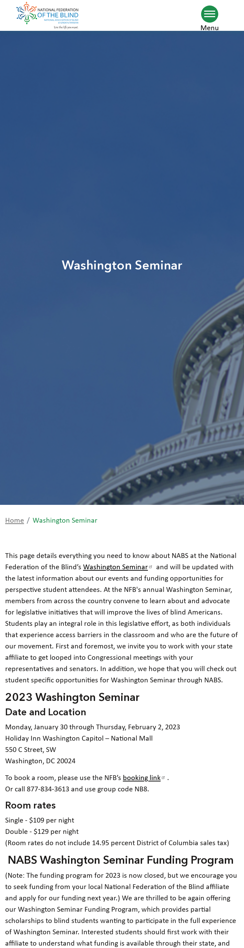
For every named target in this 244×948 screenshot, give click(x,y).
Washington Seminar (118, 567)
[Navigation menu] (209, 14)
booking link (145, 778)
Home (14, 521)
